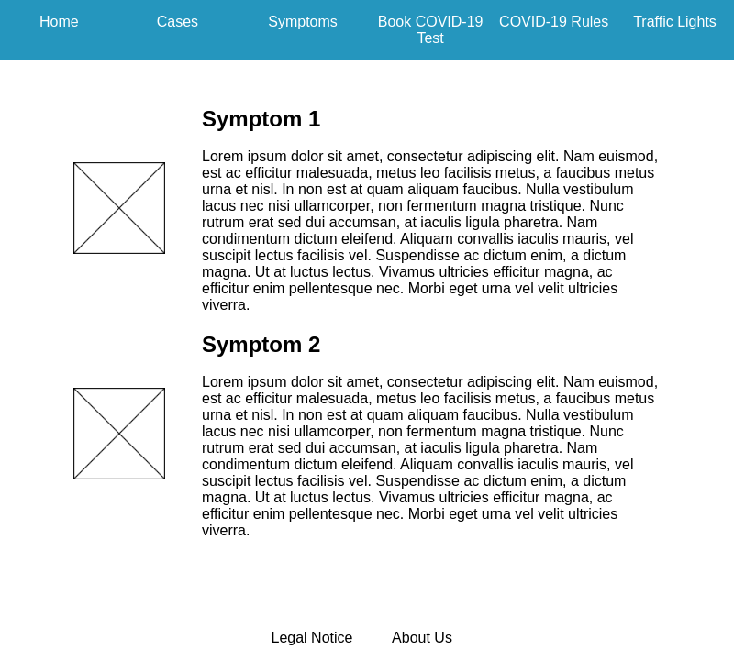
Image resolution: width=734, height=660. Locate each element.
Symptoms (303, 21)
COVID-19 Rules (553, 21)
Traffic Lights (675, 21)
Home (59, 21)
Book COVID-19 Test (431, 30)
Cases (177, 21)
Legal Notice (312, 637)
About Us (422, 637)
